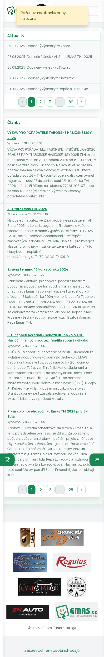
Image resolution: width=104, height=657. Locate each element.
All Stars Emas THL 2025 (27, 208)
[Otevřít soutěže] (7, 460)
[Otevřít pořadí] (96, 460)
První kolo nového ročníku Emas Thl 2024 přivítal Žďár (47, 414)
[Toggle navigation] (91, 11)
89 (71, 101)
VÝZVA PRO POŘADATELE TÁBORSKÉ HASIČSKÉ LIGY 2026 (49, 135)
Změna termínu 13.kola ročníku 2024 (37, 269)
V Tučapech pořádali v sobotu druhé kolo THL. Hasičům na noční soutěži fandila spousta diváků (47, 337)
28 (71, 489)
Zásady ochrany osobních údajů (52, 650)
